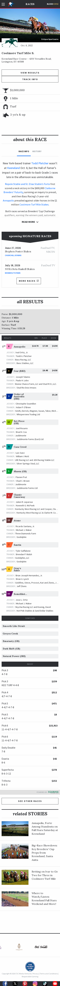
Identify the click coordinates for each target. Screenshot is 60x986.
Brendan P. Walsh (24, 554)
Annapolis (8, 200)
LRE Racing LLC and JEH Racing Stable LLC (34, 460)
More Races (28, 280)
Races (30, 4)
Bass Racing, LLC (23, 359)
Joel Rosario (22, 428)
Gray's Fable (17, 569)
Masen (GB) (20, 471)
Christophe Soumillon (26, 403)
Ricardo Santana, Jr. (25, 526)
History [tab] (36, 151)
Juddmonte (20, 435)
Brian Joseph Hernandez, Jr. (29, 575)
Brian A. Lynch (22, 579)
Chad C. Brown (23, 480)
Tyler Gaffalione (23, 550)
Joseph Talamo (23, 376)
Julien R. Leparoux (24, 502)
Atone (17, 520)
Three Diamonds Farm (25, 533)
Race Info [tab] (24, 151)
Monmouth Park (12, 273)
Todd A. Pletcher (24, 356)
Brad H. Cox (21, 432)
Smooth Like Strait (14, 626)
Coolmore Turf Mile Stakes (34, 204)
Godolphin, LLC (22, 557)
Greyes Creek (10, 633)
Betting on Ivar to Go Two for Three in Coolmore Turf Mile (45, 875)
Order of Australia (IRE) (19, 396)
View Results (30, 72)
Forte (47, 184)
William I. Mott (22, 456)
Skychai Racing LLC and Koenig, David (33, 607)
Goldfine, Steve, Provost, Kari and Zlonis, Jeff (37, 582)
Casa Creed (20, 446)
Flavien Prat (21, 477)
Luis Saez (20, 452)
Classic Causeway (19, 495)
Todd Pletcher (39, 163)
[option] (19, 947)
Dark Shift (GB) (11, 648)
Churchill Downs (13, 255)
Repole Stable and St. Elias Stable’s (24, 184)
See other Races (30, 801)
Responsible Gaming (30, 976)
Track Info (30, 79)
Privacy (35, 973)
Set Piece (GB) (19, 422)
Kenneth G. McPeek (25, 505)
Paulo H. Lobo (22, 380)
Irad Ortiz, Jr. (22, 352)
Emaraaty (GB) (11, 641)
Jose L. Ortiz (22, 599)
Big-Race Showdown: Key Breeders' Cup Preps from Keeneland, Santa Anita (44, 852)
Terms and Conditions (49, 973)
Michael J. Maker (24, 530)
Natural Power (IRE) (14, 656)
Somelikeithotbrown (26, 594)
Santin (17, 544)
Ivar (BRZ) (19, 371)
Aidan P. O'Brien (23, 407)
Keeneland (13, 168)
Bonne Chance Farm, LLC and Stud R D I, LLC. (36, 384)
